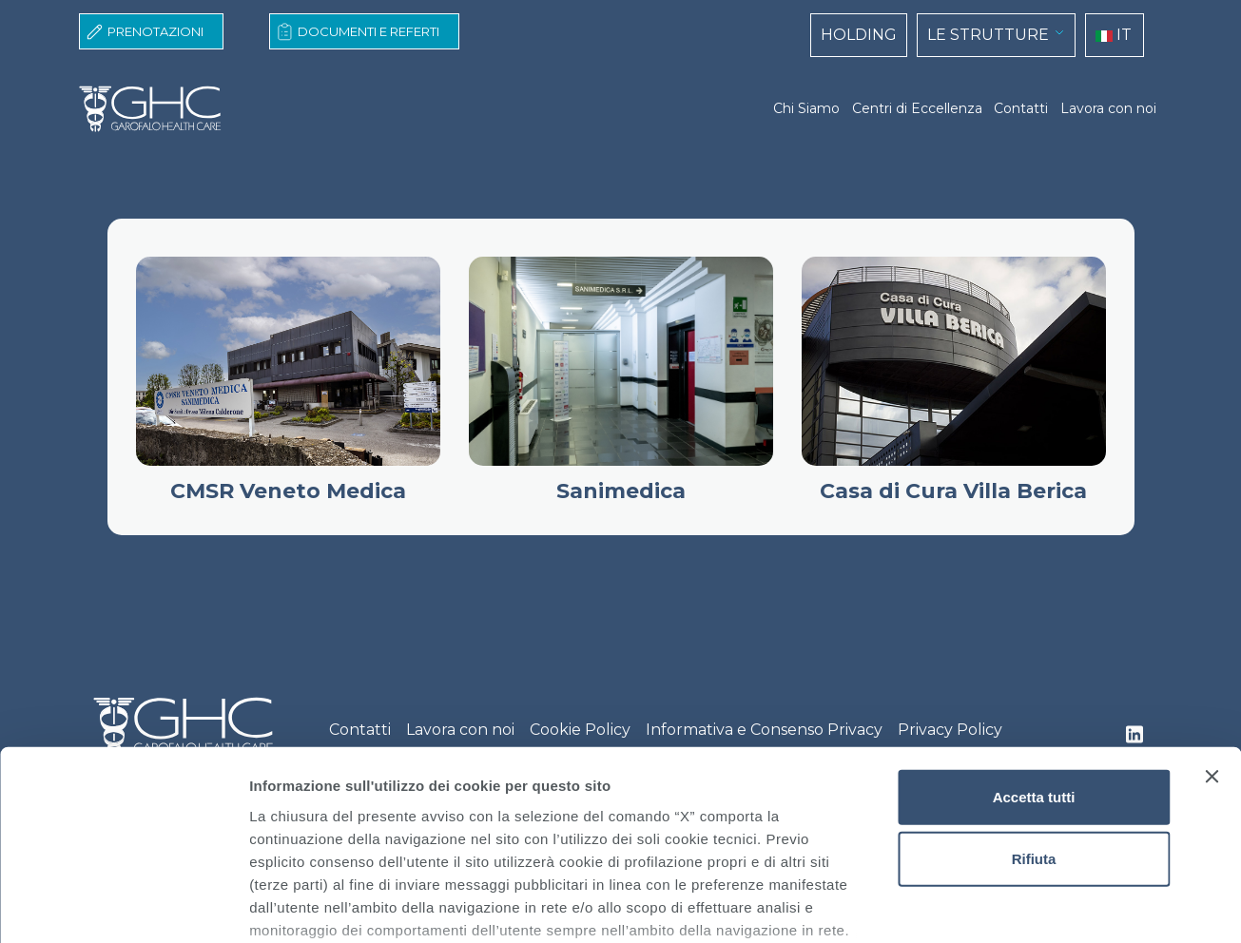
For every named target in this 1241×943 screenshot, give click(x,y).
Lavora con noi (1108, 108)
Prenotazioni (155, 31)
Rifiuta (1034, 714)
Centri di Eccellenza (917, 108)
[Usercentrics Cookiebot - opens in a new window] (123, 906)
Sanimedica (621, 491)
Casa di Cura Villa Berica (953, 491)
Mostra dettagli (1000, 905)
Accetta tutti (1034, 653)
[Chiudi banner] (1211, 632)
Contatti (1021, 108)
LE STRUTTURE (988, 35)
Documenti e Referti (368, 31)
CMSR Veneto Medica (288, 491)
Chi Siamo (806, 108)
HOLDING (859, 35)
